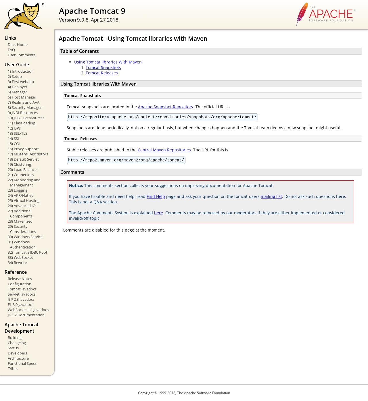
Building (15, 337)
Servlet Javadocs (21, 294)
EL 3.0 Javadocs (20, 304)
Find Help (156, 198)
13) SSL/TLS (17, 133)
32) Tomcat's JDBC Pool (27, 252)
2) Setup (15, 76)
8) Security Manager (25, 107)
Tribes (13, 368)
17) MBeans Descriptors (28, 154)
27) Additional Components (20, 213)
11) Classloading (21, 123)
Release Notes (20, 278)
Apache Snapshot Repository (165, 106)
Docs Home (18, 44)
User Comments (21, 54)
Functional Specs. (22, 363)
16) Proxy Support (23, 148)
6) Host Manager (22, 97)
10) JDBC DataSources (26, 117)
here (158, 214)
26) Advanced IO (22, 205)
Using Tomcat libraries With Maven (108, 62)
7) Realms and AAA (23, 102)
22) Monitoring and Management (24, 182)
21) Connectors (21, 174)
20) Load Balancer (23, 169)
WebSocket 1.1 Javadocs (28, 309)
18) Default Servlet (23, 159)
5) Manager (17, 92)
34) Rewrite (17, 262)
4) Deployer (17, 86)
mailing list (271, 198)
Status (13, 347)
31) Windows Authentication (22, 244)
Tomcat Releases (102, 73)
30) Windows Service (25, 236)
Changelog (17, 342)
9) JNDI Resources (23, 112)
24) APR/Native (20, 195)
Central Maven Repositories (164, 150)
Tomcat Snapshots (103, 67)
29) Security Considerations (22, 229)
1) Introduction (21, 71)
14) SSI (13, 138)
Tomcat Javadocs (22, 289)
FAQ (11, 49)
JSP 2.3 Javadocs (21, 299)
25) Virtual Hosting (23, 200)
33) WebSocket (20, 257)
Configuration (19, 283)
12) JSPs (14, 128)
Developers (17, 353)
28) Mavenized (20, 221)
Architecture (18, 358)
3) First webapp (21, 81)
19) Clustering (19, 164)
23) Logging (17, 190)
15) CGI (14, 143)
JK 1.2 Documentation (26, 314)
